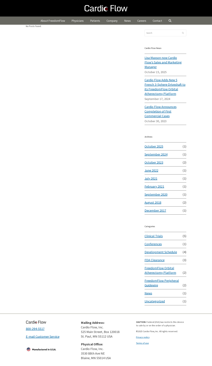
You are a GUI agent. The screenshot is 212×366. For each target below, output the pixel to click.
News (148, 293)
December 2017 (155, 210)
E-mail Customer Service (42, 336)
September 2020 (156, 194)
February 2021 (154, 186)
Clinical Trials (154, 236)
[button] (170, 21)
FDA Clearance (155, 260)
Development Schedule (161, 252)
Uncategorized (155, 301)
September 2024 (156, 154)
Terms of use (142, 343)
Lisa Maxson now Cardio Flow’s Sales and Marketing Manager (163, 62)
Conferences (153, 244)
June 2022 (151, 170)
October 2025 (154, 146)
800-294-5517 (35, 329)
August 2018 (153, 202)
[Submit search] (183, 33)
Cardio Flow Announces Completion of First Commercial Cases (160, 111)
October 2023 (154, 162)
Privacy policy (143, 337)
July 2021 (151, 178)
